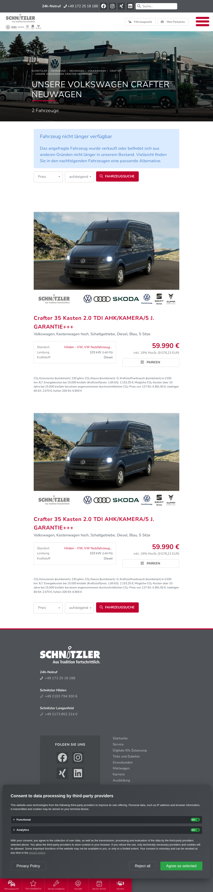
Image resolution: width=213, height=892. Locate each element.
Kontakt (78, 885)
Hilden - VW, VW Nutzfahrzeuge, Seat (91, 347)
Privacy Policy (28, 866)
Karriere (120, 885)
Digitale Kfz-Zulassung (130, 750)
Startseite (120, 738)
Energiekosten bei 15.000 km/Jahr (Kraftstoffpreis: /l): (81, 382)
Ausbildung (121, 780)
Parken (150, 362)
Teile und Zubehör (126, 756)
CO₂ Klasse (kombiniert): (100, 378)
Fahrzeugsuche (11, 885)
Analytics (22, 829)
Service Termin (99, 885)
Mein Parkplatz (173, 22)
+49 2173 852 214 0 (58, 714)
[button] (48, 176)
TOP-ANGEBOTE (33, 885)
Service (118, 744)
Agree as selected (181, 866)
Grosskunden (123, 762)
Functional (23, 819)
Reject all (142, 866)
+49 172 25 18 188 (81, 6)
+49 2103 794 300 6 (58, 696)
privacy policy (37, 852)
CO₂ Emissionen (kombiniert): (52, 378)
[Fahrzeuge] (58, 70)
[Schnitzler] (39, 70)
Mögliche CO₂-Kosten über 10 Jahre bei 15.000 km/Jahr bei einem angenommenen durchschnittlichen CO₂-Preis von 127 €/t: (103, 384)
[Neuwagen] (76, 70)
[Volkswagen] (97, 70)
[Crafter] (115, 70)
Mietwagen (121, 768)
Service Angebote (56, 885)
